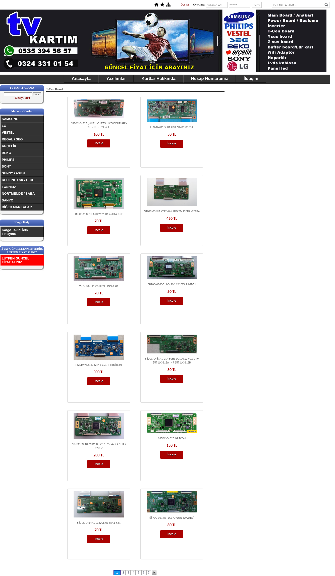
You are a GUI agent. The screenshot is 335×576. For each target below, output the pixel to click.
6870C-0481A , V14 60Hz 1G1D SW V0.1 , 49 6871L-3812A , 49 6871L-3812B (172, 360)
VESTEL (8, 132)
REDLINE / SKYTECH (18, 180)
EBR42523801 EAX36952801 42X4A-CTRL (99, 214)
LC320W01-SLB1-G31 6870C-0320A (171, 127)
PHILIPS (8, 160)
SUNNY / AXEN (13, 173)
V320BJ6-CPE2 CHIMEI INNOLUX (98, 286)
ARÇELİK (9, 146)
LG (4, 126)
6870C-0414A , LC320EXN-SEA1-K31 (99, 523)
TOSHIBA (9, 187)
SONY (6, 166)
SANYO (7, 200)
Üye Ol (185, 4)
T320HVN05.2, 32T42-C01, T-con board (99, 364)
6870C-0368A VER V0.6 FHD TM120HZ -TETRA (172, 211)
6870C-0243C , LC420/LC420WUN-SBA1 (172, 284)
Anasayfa (81, 78)
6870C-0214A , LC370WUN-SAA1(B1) (171, 517)
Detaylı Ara (22, 97)
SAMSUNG (10, 119)
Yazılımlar (116, 78)
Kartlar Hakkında (158, 78)
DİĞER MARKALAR (17, 207)
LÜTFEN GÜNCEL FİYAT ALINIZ (15, 260)
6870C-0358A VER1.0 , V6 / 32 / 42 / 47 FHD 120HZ (99, 446)
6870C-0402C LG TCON (172, 438)
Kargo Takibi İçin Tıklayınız (15, 232)
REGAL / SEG (12, 139)
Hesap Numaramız (209, 78)
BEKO (6, 153)
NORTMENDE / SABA (18, 193)
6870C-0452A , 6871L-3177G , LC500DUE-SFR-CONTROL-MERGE (99, 125)
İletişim (251, 78)
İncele (98, 143)
